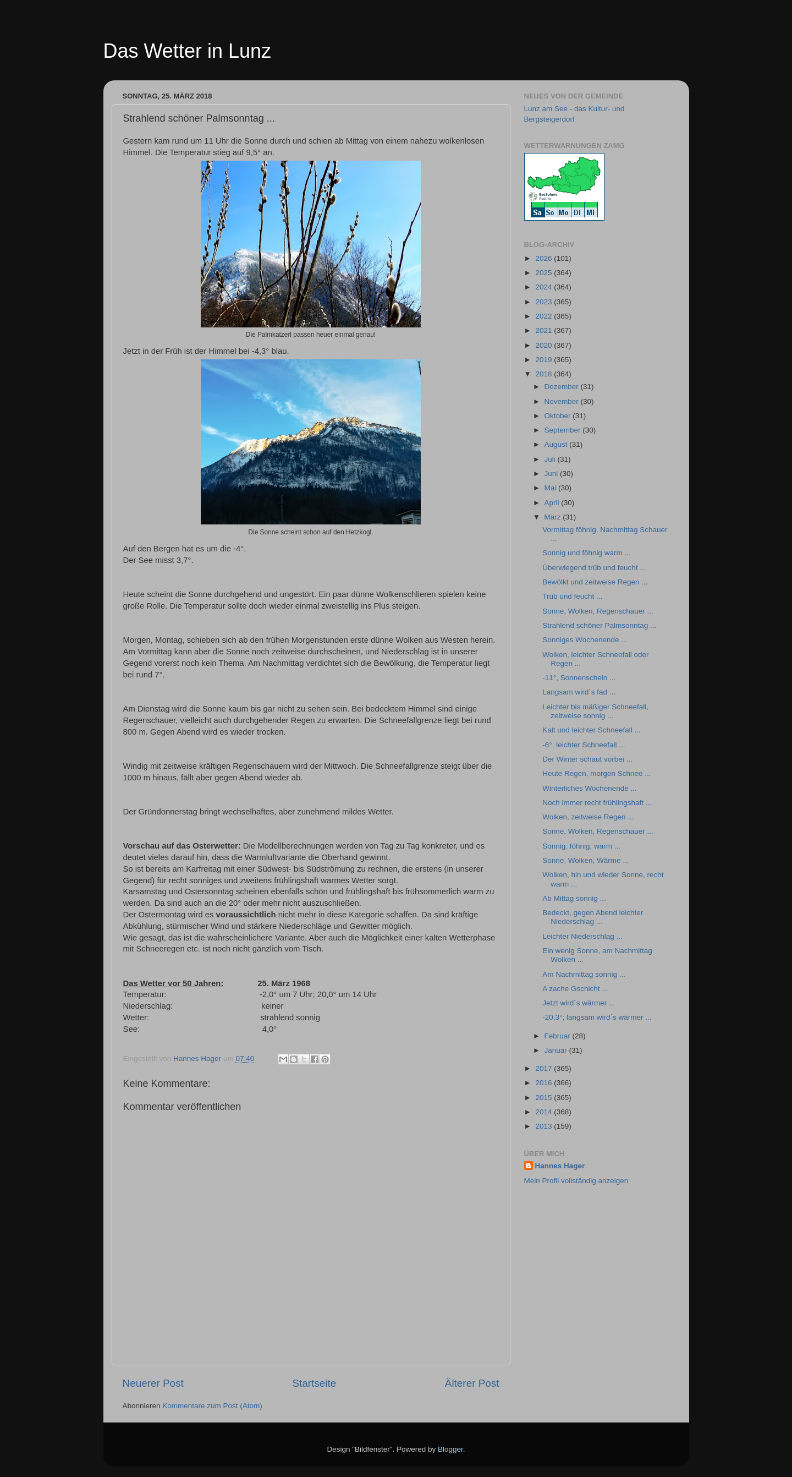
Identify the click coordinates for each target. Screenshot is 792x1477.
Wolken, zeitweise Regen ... (588, 817)
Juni (552, 473)
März (553, 517)
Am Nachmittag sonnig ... (583, 974)
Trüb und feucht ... (572, 596)
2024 (544, 287)
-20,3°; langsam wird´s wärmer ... (596, 1017)
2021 (544, 330)
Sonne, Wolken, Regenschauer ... (597, 611)
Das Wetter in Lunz (187, 51)
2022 (544, 316)
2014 (544, 1112)
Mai (551, 488)
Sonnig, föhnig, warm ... (581, 846)
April (553, 503)
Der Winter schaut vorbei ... (587, 759)
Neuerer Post (153, 1383)
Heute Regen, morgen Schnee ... (596, 773)
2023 (544, 302)
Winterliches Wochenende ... (589, 788)
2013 (544, 1126)
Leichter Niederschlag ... (582, 936)
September (563, 430)
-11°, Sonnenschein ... (578, 678)
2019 (544, 359)
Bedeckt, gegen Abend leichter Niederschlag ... (592, 917)
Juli (551, 459)
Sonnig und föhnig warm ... (586, 553)
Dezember (562, 386)
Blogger (450, 1449)
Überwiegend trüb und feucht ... (594, 568)
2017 (544, 1068)
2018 (544, 374)
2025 (544, 273)
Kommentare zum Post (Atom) (212, 1406)
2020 (544, 345)
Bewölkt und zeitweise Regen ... (594, 582)
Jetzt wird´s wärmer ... (578, 1003)
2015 (544, 1097)
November (562, 401)
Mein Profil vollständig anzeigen (576, 1181)
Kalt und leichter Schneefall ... (591, 730)
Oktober (558, 416)
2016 (544, 1083)
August (557, 444)
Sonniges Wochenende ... (584, 640)
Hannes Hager (560, 1166)
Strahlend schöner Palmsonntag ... (599, 625)
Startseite (314, 1383)
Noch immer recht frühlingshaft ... (597, 802)
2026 (544, 258)
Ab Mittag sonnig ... (574, 898)
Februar (558, 1036)
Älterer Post (472, 1383)
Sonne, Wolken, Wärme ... (585, 860)
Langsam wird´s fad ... (578, 692)
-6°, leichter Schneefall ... (583, 745)
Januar (556, 1050)
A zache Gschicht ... (575, 988)
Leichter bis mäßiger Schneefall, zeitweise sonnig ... (595, 711)
